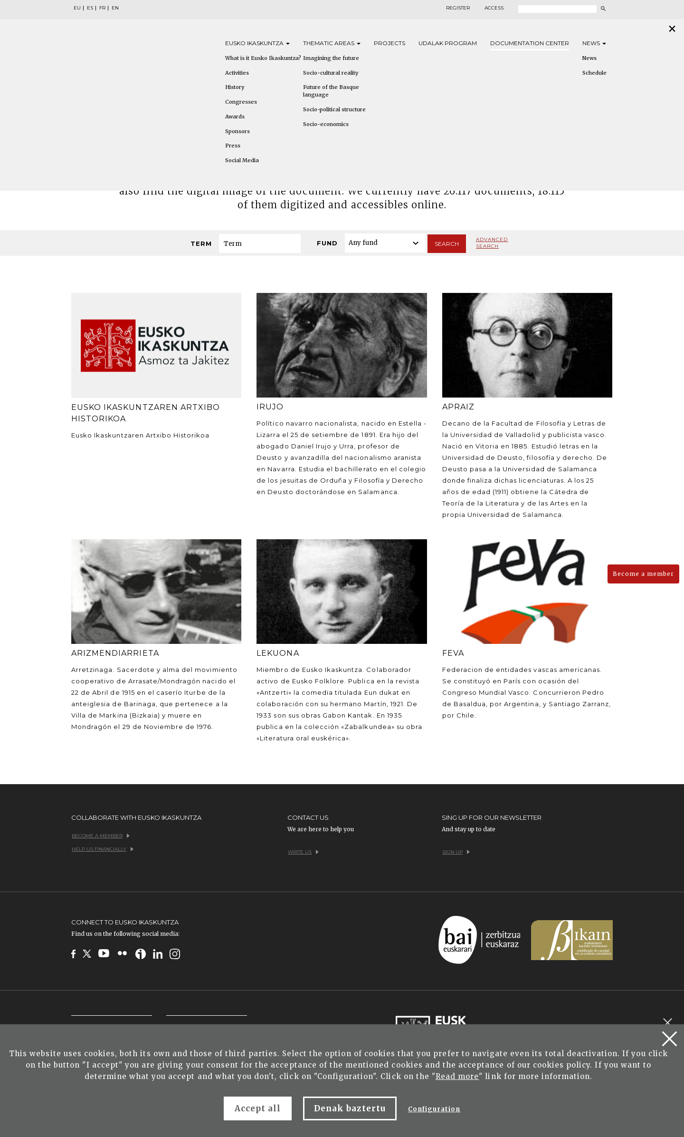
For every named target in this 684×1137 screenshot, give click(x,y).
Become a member (643, 573)
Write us (303, 852)
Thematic (332, 43)
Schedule (594, 72)
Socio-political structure (334, 109)
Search (447, 243)
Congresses (241, 101)
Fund (327, 243)
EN (115, 8)
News (594, 43)
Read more (457, 1076)
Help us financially (102, 849)
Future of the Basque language (331, 91)
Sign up (456, 852)
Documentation (529, 43)
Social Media (242, 160)
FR (102, 8)
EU (77, 8)
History (234, 87)
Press (232, 145)
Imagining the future (331, 58)
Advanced (492, 243)
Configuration (434, 1109)
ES (90, 8)
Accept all (258, 1108)
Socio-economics (326, 124)
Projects (389, 43)
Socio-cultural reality (330, 72)
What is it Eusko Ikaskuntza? (263, 58)
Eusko (257, 43)
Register (458, 8)
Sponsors (237, 131)
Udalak (447, 43)
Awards (235, 116)
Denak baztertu (350, 1108)
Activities (237, 72)
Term (201, 243)
